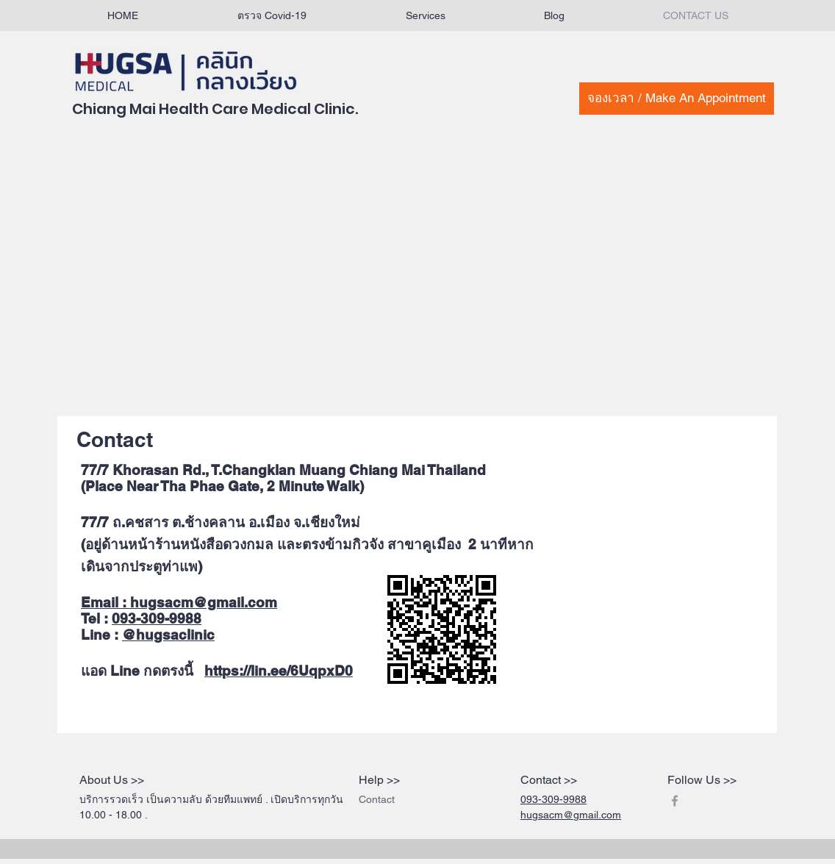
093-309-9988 (156, 618)
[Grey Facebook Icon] (674, 800)
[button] (425, 16)
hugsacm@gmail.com (203, 602)
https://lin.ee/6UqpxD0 (278, 671)
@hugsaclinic (168, 634)
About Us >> (111, 780)
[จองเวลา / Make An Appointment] (676, 98)
